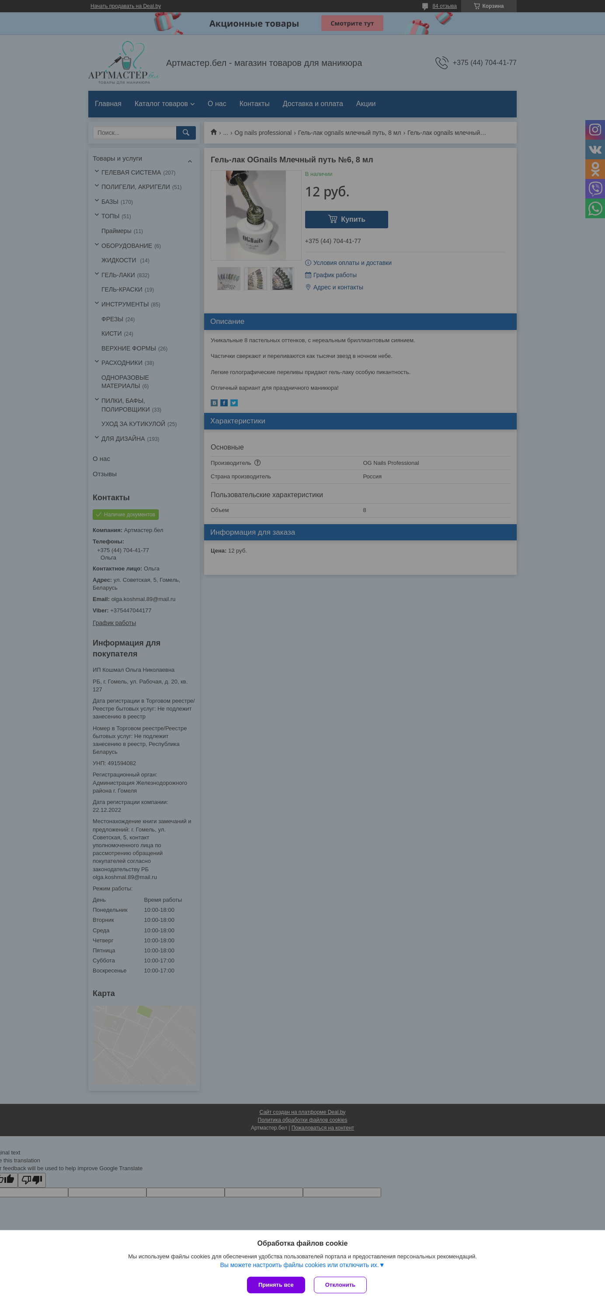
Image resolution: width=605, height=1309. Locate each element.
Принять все (276, 1285)
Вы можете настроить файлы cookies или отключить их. (299, 1264)
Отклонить (340, 1285)
